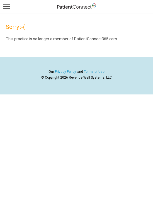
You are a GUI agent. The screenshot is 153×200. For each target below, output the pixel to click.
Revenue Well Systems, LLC (90, 77)
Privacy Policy (65, 72)
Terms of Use (94, 72)
